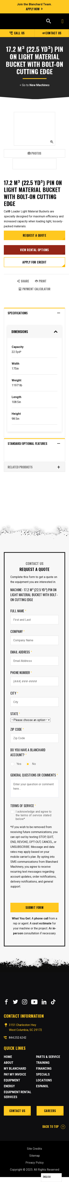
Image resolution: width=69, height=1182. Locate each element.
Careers (50, 1111)
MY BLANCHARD (15, 1068)
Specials (43, 1074)
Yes (15, 764)
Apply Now (33, 9)
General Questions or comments (34, 775)
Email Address (21, 652)
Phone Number (21, 672)
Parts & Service (48, 1057)
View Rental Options (34, 250)
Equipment (12, 1080)
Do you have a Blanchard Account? (27, 752)
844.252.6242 (17, 1037)
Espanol (42, 1086)
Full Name (18, 610)
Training (43, 1062)
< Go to (35, 85)
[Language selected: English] (51, 1177)
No (31, 764)
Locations (44, 1080)
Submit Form (34, 907)
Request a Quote (34, 235)
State (15, 713)
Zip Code (17, 729)
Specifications (34, 313)
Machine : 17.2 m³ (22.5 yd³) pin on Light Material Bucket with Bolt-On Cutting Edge (34, 594)
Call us (17, 33)
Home (8, 1057)
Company (17, 631)
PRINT (40, 281)
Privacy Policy (34, 1162)
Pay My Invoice (15, 1074)
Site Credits (34, 1148)
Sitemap (34, 1155)
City (14, 693)
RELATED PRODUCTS (34, 467)
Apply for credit (34, 262)
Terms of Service (23, 805)
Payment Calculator (34, 289)
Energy (9, 1086)
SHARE (23, 281)
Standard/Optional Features (34, 443)
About (8, 1062)
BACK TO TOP (53, 1126)
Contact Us (51, 33)
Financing (44, 1068)
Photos (34, 153)
